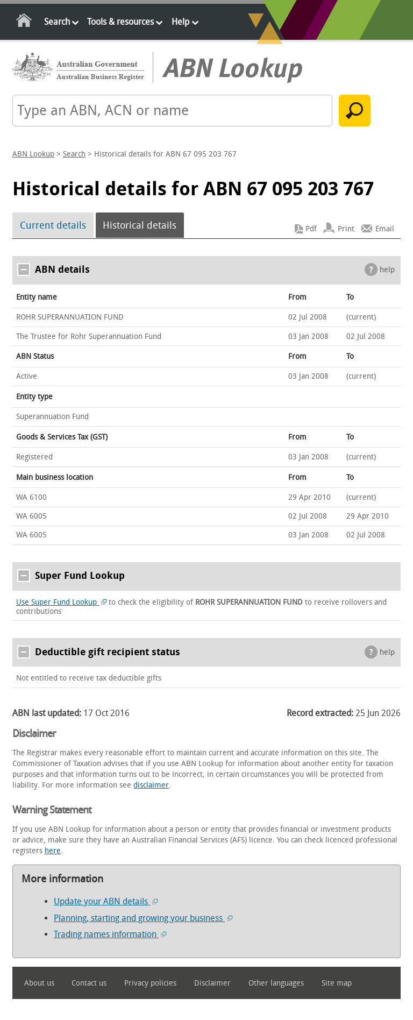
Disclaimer (212, 983)
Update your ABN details (106, 901)
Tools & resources (120, 22)
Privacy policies (150, 983)
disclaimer (151, 785)
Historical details (139, 225)
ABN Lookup (33, 154)
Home (24, 22)
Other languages (276, 983)
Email (384, 228)
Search (57, 22)
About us (39, 983)
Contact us (89, 983)
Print (346, 228)
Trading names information (110, 934)
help (387, 269)
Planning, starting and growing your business (143, 918)
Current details (53, 225)
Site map (337, 983)
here (53, 850)
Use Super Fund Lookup (61, 602)
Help (180, 22)
